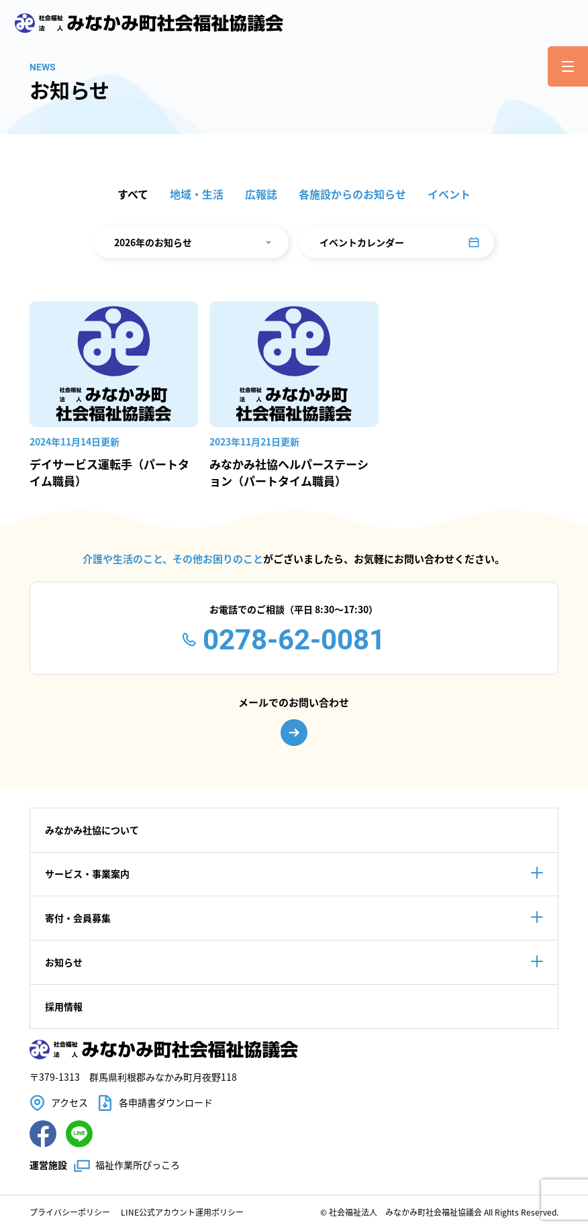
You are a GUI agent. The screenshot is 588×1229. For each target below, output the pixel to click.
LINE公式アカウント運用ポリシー (182, 1212)
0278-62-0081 (294, 639)
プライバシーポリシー (70, 1212)
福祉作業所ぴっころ (137, 1164)
